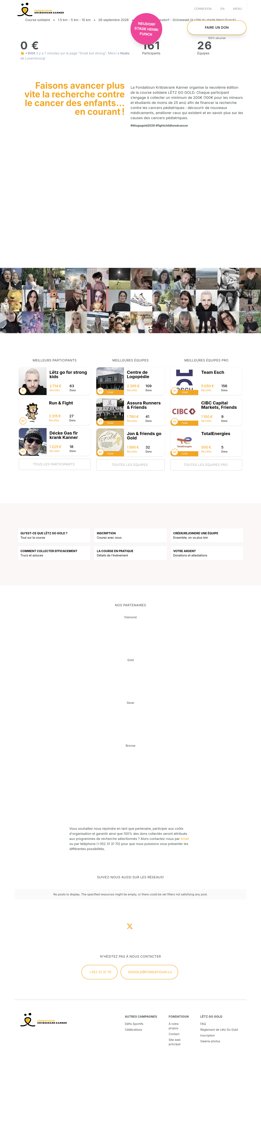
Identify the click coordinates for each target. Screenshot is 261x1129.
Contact (174, 1103)
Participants (151, 123)
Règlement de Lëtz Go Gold (219, 1099)
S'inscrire (216, 37)
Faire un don (217, 62)
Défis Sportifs (134, 1093)
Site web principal (175, 1112)
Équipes (203, 123)
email (185, 908)
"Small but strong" (92, 123)
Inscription (207, 1105)
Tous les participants (54, 534)
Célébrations (133, 1099)
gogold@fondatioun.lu (150, 1042)
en (222, 9)
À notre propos (174, 1096)
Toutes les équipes (130, 534)
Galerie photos (210, 1111)
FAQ (203, 1093)
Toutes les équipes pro (206, 534)
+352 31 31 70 (100, 1042)
